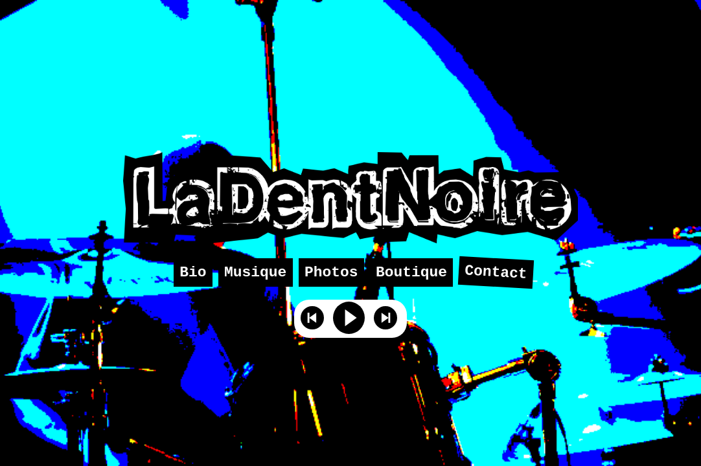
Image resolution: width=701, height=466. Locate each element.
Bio (192, 272)
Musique (255, 272)
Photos (331, 272)
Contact (496, 273)
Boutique (411, 272)
